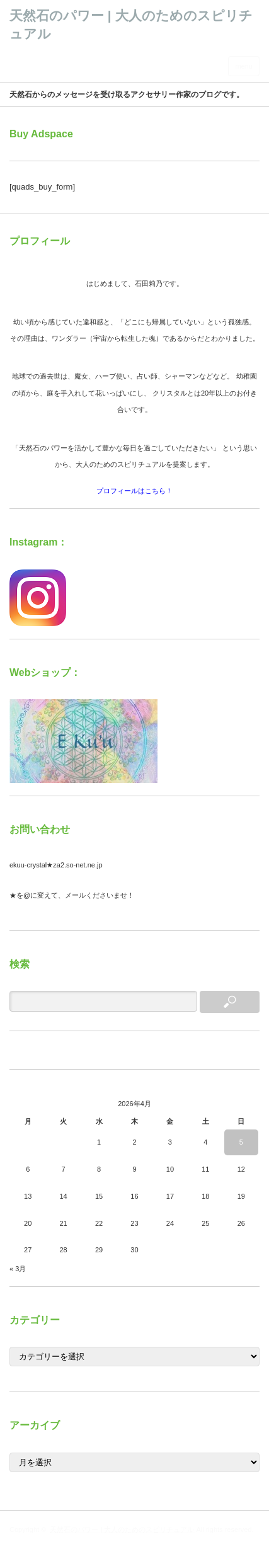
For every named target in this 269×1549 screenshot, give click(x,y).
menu (244, 66)
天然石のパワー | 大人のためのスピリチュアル (122, 1529)
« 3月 (17, 1268)
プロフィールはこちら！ (134, 490)
